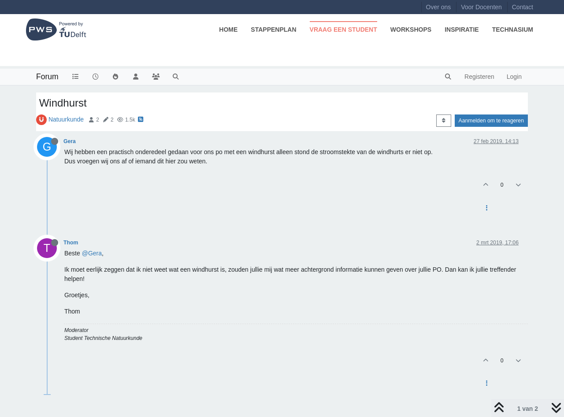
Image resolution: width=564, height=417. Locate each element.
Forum (47, 76)
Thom (70, 243)
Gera (69, 141)
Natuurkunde (66, 119)
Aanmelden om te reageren (491, 121)
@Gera (92, 253)
